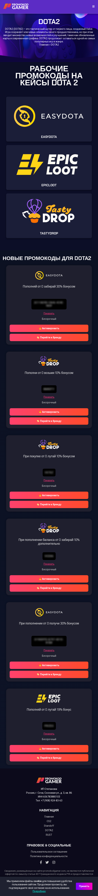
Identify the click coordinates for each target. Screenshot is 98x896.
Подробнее (39, 891)
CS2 (49, 821)
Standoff (49, 825)
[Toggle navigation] (92, 7)
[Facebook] (41, 862)
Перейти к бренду (49, 337)
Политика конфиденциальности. (49, 856)
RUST (49, 834)
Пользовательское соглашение (49, 851)
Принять (84, 886)
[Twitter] (47, 862)
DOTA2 (49, 830)
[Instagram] (53, 862)
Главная (44, 44)
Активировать (49, 328)
